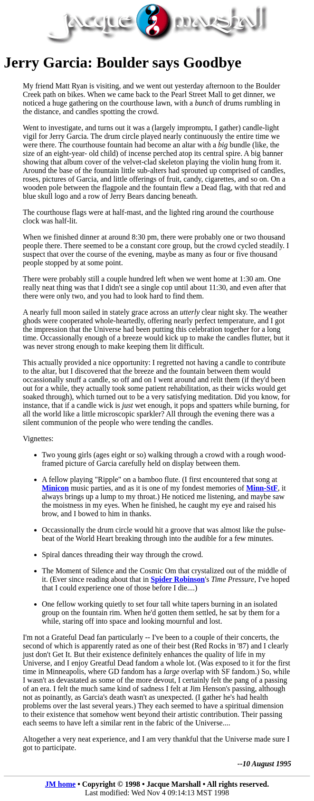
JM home (60, 784)
